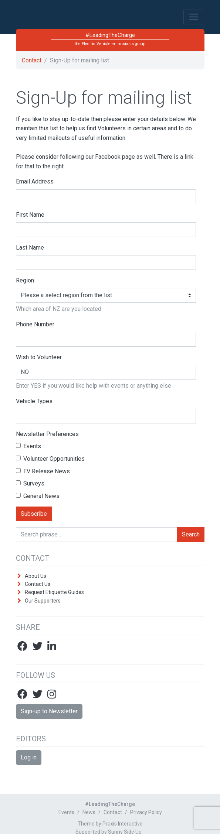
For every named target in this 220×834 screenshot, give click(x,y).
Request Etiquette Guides (54, 592)
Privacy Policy (146, 812)
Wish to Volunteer (39, 357)
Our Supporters (43, 601)
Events (28, 446)
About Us (35, 576)
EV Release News (43, 471)
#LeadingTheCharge (71, 20)
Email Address (35, 181)
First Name (30, 214)
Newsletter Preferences (47, 433)
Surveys (30, 483)
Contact (31, 60)
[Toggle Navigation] (193, 17)
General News (38, 496)
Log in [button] (29, 757)
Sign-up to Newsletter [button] (49, 711)
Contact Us (37, 584)
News (88, 812)
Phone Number (35, 324)
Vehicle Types (34, 401)
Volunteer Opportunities (50, 458)
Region (25, 280)
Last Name (30, 247)
